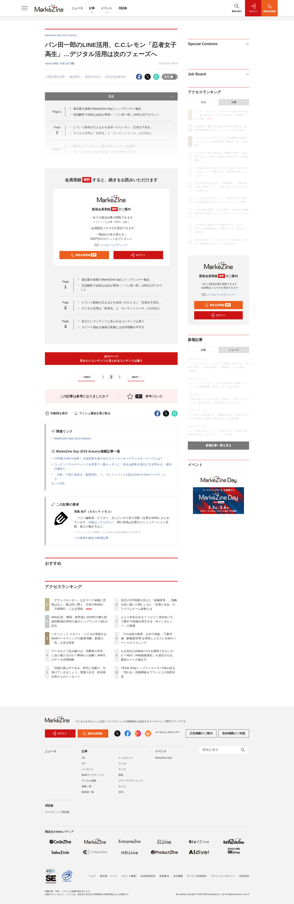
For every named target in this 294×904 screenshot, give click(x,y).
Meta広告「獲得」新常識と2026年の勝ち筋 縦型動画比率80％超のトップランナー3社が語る (80, 621)
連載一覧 (86, 786)
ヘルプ (92, 876)
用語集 (122, 8)
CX (83, 763)
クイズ (122, 769)
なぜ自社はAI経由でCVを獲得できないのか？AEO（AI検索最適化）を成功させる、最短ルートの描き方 (148, 655)
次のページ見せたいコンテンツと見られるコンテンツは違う (111, 358)
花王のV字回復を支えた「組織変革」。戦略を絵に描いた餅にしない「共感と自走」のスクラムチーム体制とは (149, 604)
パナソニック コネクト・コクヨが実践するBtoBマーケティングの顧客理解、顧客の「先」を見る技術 (79, 638)
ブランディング (55, 76)
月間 (233, 102)
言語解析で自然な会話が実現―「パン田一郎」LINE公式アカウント (117, 114)
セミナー (75, 76)
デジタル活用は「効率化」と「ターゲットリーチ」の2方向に (120, 308)
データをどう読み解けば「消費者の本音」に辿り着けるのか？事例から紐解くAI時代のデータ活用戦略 (78, 655)
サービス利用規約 (197, 876)
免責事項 (164, 876)
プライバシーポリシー (223, 876)
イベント (106, 8)
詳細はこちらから (99, 522)
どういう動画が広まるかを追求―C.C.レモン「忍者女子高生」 (121, 302)
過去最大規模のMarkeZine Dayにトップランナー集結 (107, 108)
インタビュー (125, 757)
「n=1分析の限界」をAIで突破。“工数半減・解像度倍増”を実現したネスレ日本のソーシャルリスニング (148, 638)
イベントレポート (115, 76)
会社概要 (178, 876)
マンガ (122, 763)
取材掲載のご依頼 (233, 733)
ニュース (77, 8)
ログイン (137, 255)
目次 (141, 96)
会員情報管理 (147, 876)
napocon (49, 63)
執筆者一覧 (88, 792)
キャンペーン (92, 76)
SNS (121, 792)
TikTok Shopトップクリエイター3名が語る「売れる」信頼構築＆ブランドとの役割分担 (148, 672)
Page (56, 111)
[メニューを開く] (24, 8)
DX (83, 757)
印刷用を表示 (56, 413)
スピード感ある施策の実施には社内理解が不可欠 (112, 327)
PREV (86, 377)
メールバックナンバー (111, 245)
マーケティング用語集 (57, 812)
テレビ (122, 786)
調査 (120, 775)
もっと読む (58, 483)
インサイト (88, 769)
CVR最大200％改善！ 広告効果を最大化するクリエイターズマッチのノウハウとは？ (108, 458)
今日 (203, 102)
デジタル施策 (89, 780)
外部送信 (244, 876)
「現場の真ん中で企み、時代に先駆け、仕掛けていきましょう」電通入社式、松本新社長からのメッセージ (78, 672)
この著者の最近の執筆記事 (91, 538)
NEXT (137, 377)
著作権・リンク (108, 876)
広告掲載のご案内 (201, 733)
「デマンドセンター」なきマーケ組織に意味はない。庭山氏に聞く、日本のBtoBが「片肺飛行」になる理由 (78, 604)
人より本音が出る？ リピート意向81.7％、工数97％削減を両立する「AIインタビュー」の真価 (148, 621)
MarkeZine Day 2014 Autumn (72, 438)
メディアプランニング (130, 780)
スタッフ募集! (128, 876)
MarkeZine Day (163, 757)
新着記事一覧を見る (218, 445)
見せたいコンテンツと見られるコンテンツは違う (112, 321)
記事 (92, 8)
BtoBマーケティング (93, 775)
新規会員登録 (83, 255)
